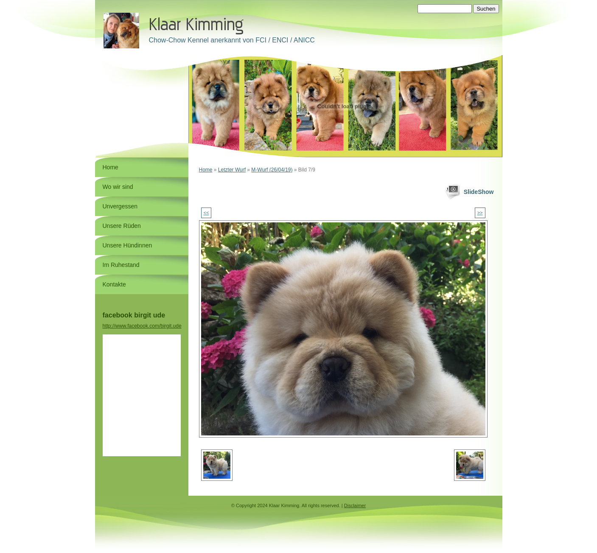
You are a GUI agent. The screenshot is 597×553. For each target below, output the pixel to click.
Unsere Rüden (122, 225)
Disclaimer (355, 505)
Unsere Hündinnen (127, 245)
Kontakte (114, 284)
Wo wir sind (118, 186)
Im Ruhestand (121, 264)
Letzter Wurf (232, 170)
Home (206, 170)
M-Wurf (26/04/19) (271, 170)
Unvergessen (120, 206)
